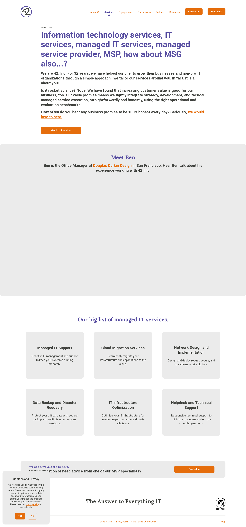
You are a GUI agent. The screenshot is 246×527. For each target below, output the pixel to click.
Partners (160, 12)
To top (222, 521)
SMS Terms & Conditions (143, 521)
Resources (174, 12)
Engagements (126, 12)
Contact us (193, 11)
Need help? (216, 11)
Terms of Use (105, 521)
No (32, 516)
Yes (20, 516)
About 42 (94, 12)
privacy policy (32, 504)
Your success (144, 12)
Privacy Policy (121, 521)
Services (109, 12)
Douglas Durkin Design (112, 165)
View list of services (61, 130)
